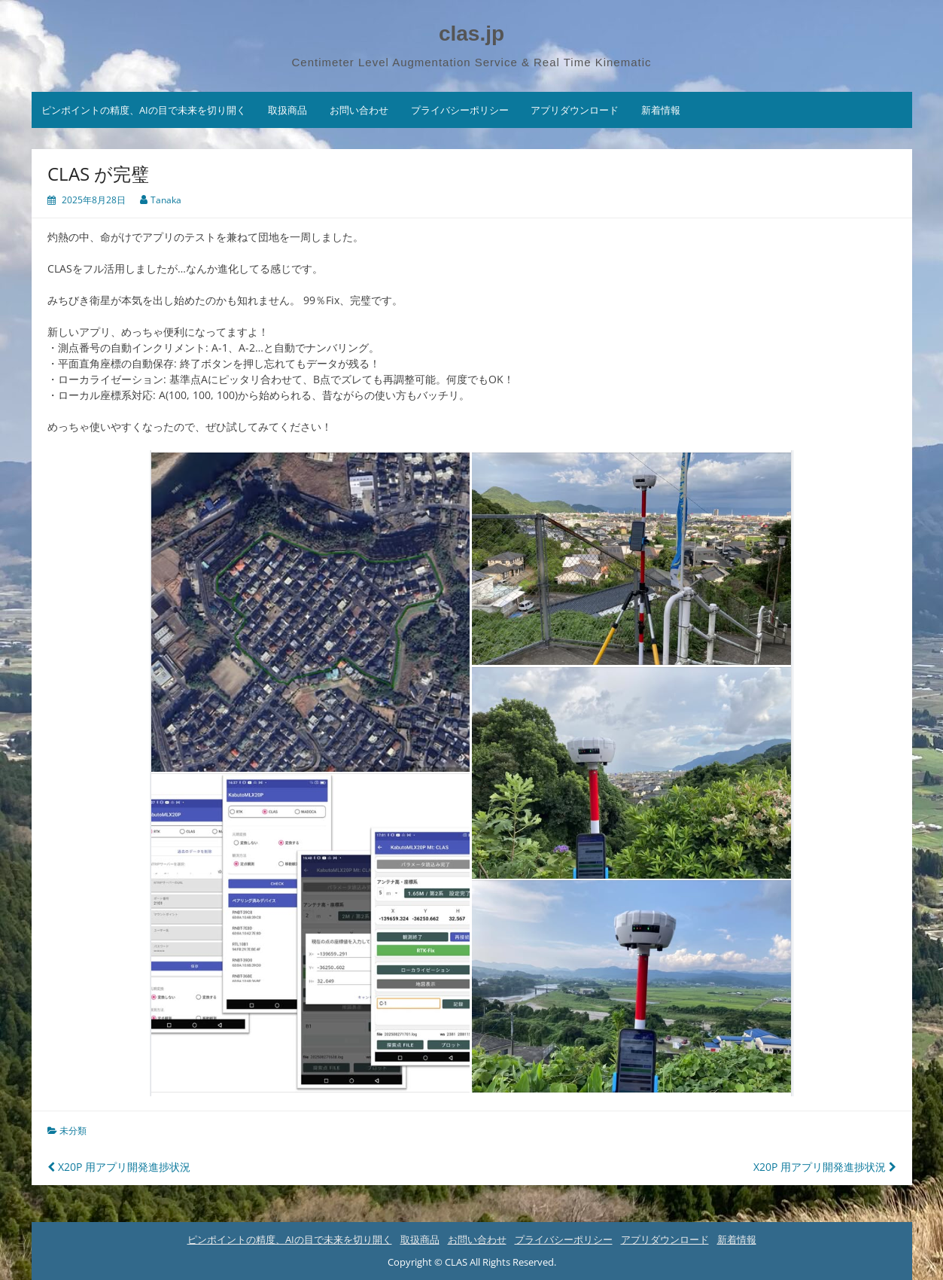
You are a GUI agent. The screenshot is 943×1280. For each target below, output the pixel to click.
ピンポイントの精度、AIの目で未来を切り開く (143, 110)
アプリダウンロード (575, 110)
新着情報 (660, 110)
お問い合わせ (359, 110)
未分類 (73, 1130)
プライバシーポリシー (460, 110)
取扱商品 (287, 110)
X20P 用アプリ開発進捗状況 (118, 1167)
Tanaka (166, 200)
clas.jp (471, 33)
